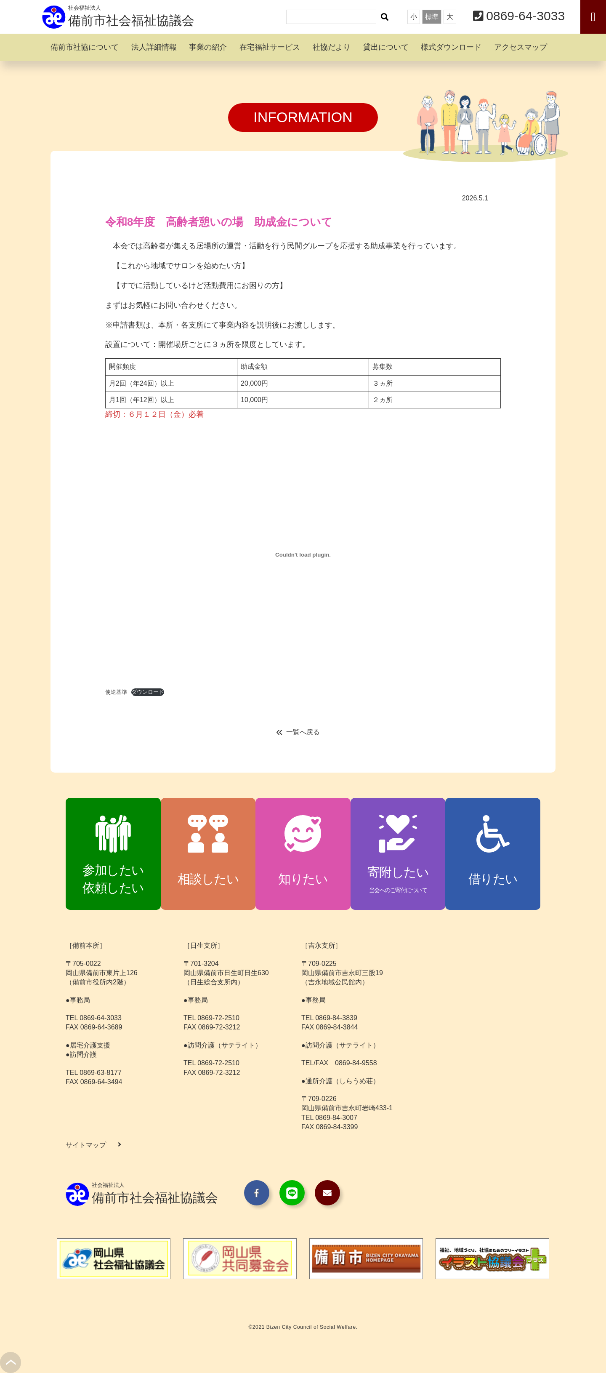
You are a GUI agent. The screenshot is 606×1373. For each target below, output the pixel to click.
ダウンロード (147, 692)
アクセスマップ (520, 47)
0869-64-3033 (525, 16)
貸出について (386, 47)
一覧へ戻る (303, 732)
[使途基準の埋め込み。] (303, 554)
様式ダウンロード (451, 47)
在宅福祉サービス (269, 47)
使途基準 (116, 692)
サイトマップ (86, 1145)
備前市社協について (84, 47)
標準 (432, 16)
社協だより (332, 47)
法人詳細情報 (154, 47)
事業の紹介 (208, 47)
